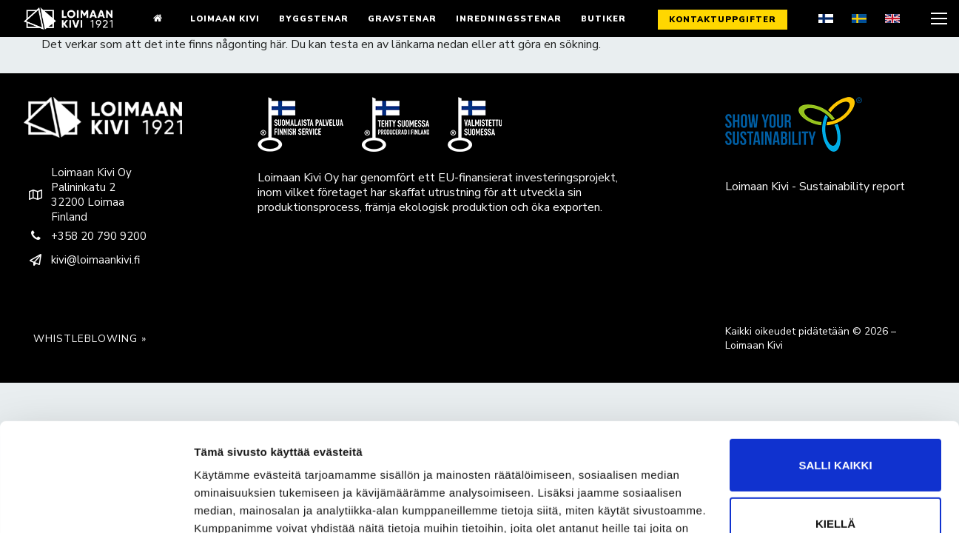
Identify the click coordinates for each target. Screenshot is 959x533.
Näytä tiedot (226, 503)
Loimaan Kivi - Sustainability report (815, 186)
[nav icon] (937, 18)
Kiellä (835, 441)
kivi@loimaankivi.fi (82, 260)
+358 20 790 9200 (85, 236)
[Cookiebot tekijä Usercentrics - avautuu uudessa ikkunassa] (96, 504)
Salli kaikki (835, 382)
